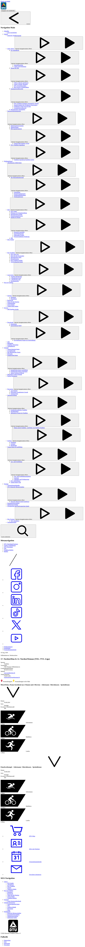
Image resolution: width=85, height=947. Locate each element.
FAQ (5, 942)
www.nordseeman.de (9, 673)
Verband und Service (9, 902)
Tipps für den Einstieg (13, 895)
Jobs (5, 548)
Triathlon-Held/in (8, 550)
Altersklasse (10, 884)
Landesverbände (11, 907)
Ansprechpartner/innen (13, 904)
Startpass (6, 899)
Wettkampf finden (12, 917)
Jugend (9, 887)
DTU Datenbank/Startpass (11, 544)
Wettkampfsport (8, 646)
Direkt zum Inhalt (5, 1)
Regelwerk (10, 893)
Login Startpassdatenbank (14, 901)
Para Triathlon (11, 886)
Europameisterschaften (13, 914)
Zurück (15, 24)
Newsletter (7, 945)
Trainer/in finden (11, 889)
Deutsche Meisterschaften (14, 913)
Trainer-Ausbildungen (10, 545)
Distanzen (10, 892)
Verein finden (11, 896)
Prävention (10, 908)
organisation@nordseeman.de (12, 677)
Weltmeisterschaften (12, 916)
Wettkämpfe (7, 648)
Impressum (7, 943)
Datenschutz (7, 940)
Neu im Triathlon (8, 890)
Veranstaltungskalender (10, 649)
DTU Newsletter (8, 547)
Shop (8, 910)
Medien (6, 551)
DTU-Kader (10, 883)
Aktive (6, 881)
